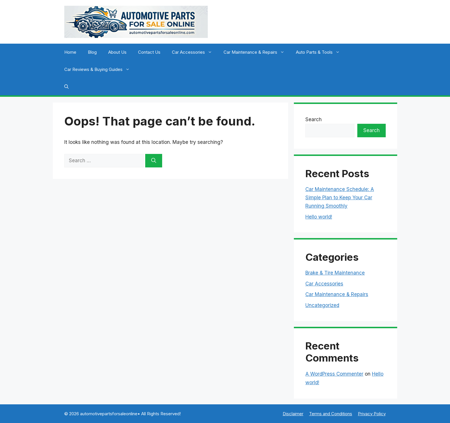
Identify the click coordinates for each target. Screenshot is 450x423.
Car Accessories (195, 52)
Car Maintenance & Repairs (257, 52)
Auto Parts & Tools (321, 52)
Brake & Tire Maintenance (335, 273)
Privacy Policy (372, 413)
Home (70, 52)
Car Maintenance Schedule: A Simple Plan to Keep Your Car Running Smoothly (339, 197)
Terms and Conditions (330, 413)
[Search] (153, 161)
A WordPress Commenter (334, 374)
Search (313, 119)
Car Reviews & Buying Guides (99, 69)
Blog (92, 52)
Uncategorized (322, 305)
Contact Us (149, 52)
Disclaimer (293, 413)
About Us (117, 52)
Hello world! (318, 217)
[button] (66, 86)
